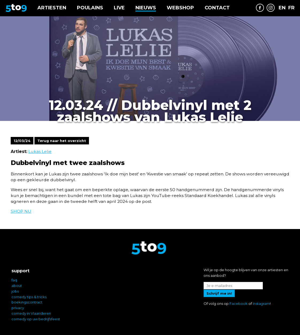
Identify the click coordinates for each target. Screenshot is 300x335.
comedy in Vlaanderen (31, 313)
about (16, 285)
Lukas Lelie (40, 151)
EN (282, 8)
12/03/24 (22, 141)
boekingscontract (26, 302)
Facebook (238, 303)
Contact (217, 8)
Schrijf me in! (219, 293)
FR (291, 8)
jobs (15, 291)
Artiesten (51, 8)
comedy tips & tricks (28, 297)
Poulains (90, 8)
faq (14, 280)
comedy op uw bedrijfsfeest (35, 319)
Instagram (261, 303)
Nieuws (145, 8)
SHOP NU (21, 211)
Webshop (180, 8)
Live (119, 8)
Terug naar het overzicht (61, 141)
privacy (17, 308)
